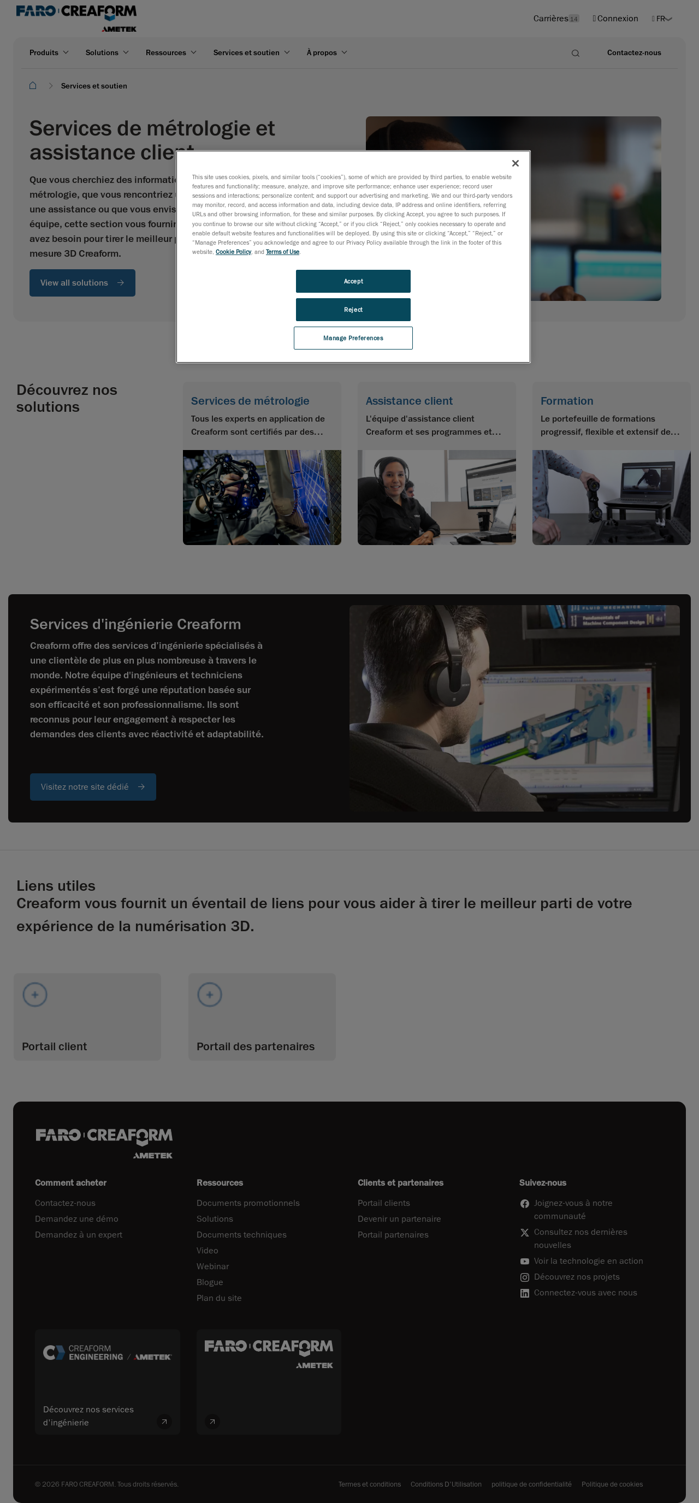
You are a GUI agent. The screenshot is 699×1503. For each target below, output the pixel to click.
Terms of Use (282, 251)
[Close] (515, 163)
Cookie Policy (233, 251)
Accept (353, 281)
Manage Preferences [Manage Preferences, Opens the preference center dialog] (353, 337)
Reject (353, 309)
